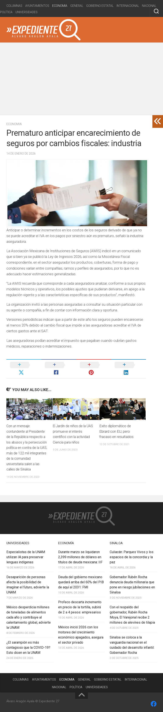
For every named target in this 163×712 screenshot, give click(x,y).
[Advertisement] (81, 79)
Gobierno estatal (100, 5)
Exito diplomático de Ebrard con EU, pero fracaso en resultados (116, 424)
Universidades (26, 12)
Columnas (14, 5)
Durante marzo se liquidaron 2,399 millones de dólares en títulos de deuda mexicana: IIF (80, 555)
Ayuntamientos (37, 5)
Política (6, 12)
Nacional (149, 5)
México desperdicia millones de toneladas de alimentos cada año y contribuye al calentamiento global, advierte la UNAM (28, 615)
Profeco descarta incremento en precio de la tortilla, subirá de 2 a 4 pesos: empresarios (79, 605)
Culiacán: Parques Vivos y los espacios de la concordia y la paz (131, 555)
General (76, 5)
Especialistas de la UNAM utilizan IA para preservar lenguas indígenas (25, 555)
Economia (59, 5)
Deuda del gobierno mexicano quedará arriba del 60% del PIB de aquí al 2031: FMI (81, 580)
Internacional (128, 5)
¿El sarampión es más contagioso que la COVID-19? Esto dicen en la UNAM (28, 646)
